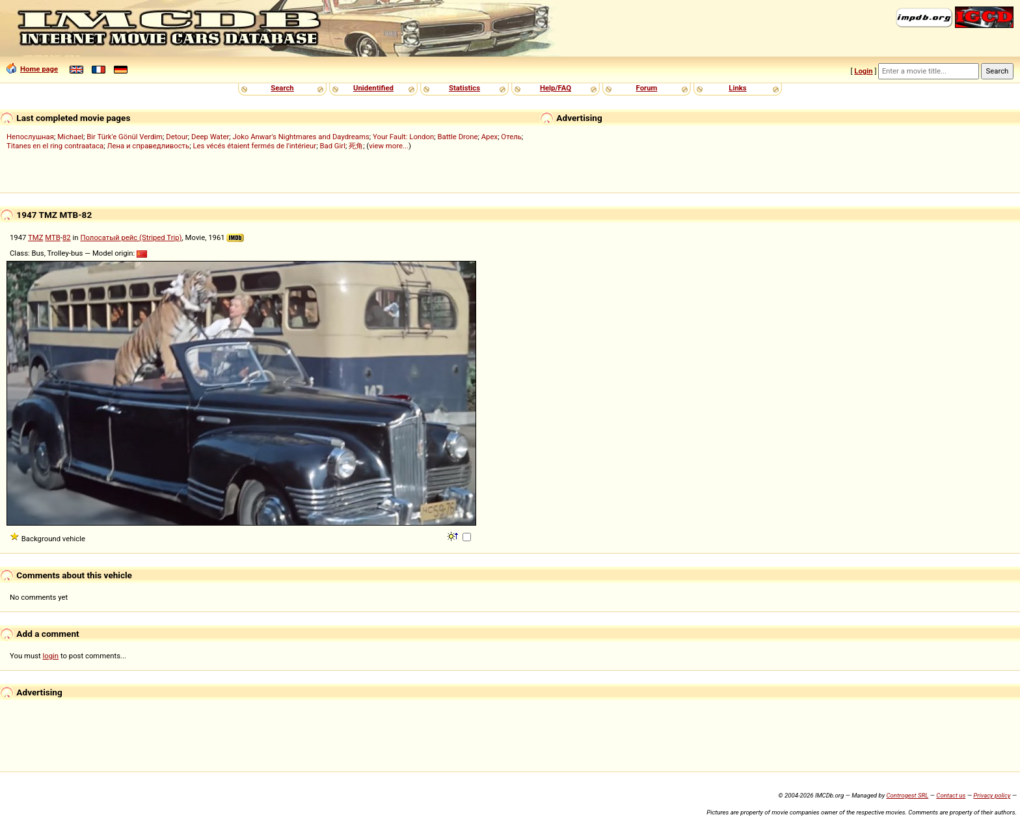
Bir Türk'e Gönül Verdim (125, 136)
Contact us (950, 795)
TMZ (35, 237)
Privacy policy (991, 795)
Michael (70, 136)
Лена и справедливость (148, 145)
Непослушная (30, 136)
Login (863, 70)
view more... (389, 145)
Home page (32, 69)
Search (282, 87)
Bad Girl (332, 145)
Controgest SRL (907, 795)
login (51, 655)
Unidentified (373, 87)
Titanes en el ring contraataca (55, 145)
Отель (511, 136)
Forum (647, 87)
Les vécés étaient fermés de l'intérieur (254, 145)
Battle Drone (457, 136)
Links (737, 87)
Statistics (464, 87)
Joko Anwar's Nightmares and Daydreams (300, 136)
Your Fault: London (403, 136)
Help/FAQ (555, 87)
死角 (356, 145)
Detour (177, 136)
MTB (52, 237)
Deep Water (210, 136)
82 (66, 237)
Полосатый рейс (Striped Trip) (130, 237)
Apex (489, 136)
